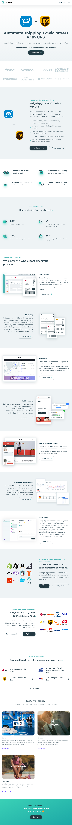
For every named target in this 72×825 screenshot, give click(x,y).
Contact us (62, 3)
